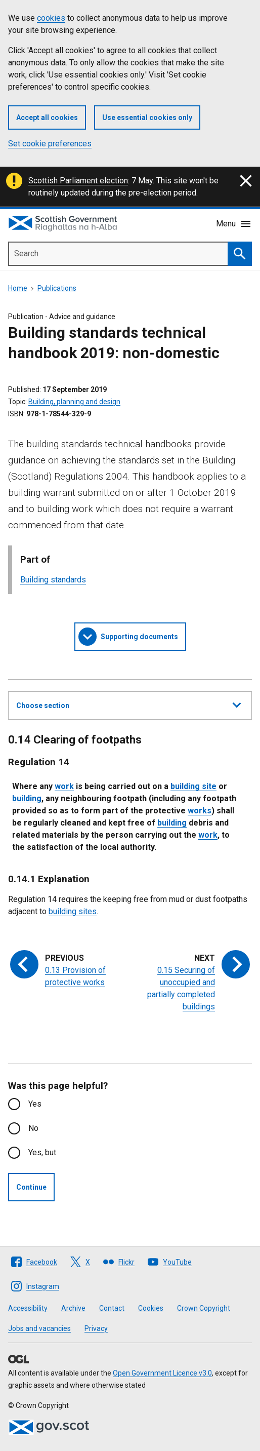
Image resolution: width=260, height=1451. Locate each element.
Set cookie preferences (50, 143)
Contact (111, 1308)
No (33, 1128)
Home (17, 288)
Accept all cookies (47, 117)
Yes (34, 1104)
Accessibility (28, 1308)
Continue (31, 1187)
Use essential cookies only (147, 117)
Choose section (128, 704)
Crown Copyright (203, 1308)
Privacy (96, 1328)
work (64, 786)
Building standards (53, 579)
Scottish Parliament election (78, 180)
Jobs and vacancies (39, 1328)
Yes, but (42, 1152)
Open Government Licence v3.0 (162, 1373)
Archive (73, 1308)
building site (193, 786)
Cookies (150, 1308)
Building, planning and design (74, 402)
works (199, 810)
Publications (56, 288)
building (26, 798)
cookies (51, 18)
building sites (73, 911)
